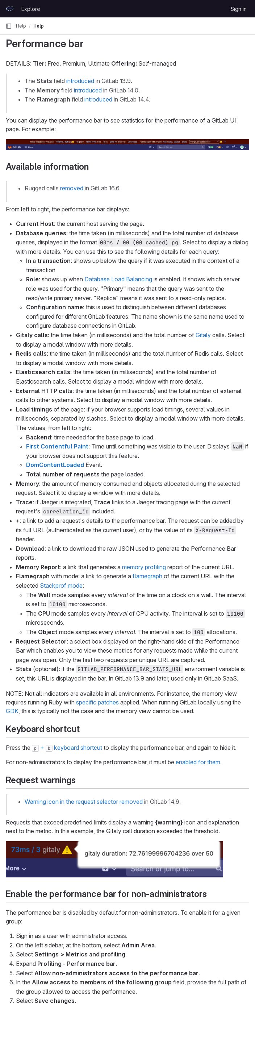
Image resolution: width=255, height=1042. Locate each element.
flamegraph (147, 576)
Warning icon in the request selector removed (84, 801)
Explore (30, 9)
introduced (80, 80)
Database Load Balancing (118, 279)
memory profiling (144, 567)
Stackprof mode (61, 585)
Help (21, 26)
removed (71, 188)
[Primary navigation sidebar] (8, 26)
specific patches (97, 702)
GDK (12, 711)
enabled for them (198, 762)
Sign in (239, 9)
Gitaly (203, 335)
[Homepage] (10, 9)
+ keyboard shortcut (67, 747)
